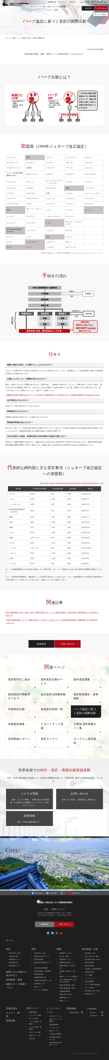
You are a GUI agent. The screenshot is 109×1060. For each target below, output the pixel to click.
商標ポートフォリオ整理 (68, 976)
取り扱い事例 (64, 956)
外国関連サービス (15, 959)
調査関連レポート (91, 994)
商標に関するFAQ (65, 994)
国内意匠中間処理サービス (19, 696)
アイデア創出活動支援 (92, 984)
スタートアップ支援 (52, 726)
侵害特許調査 (89, 962)
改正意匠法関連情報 (53, 694)
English (96, 1012)
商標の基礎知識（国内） (67, 985)
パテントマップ (90, 978)
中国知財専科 (76, 1012)
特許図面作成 (13, 962)
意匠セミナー (49, 738)
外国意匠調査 (16, 724)
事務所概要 (33, 1012)
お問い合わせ (102, 8)
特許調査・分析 (90, 953)
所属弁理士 (12, 1008)
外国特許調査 (89, 972)
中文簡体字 (96, 1015)
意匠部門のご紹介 (19, 679)
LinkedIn (51, 893)
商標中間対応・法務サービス (67, 967)
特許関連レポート (15, 966)
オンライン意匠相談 (85, 740)
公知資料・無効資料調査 (93, 969)
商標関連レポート (65, 997)
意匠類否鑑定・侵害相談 (86, 696)
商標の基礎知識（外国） (67, 988)
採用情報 (52, 2)
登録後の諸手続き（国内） (67, 972)
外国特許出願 (13, 956)
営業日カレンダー (35, 1035)
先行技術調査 (89, 966)
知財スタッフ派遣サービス (16, 986)
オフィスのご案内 (35, 1015)
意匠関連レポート (19, 738)
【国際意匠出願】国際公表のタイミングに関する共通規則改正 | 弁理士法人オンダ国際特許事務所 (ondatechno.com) (52, 395)
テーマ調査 (88, 975)
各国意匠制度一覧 (52, 709)
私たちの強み (33, 1018)
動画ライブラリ (54, 1031)
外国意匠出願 (16, 709)
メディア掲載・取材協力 (35, 1023)
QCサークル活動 (35, 1032)
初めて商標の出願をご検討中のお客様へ (67, 981)
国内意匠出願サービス (52, 681)
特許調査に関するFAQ (92, 959)
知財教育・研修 (14, 979)
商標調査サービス (65, 959)
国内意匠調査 (82, 679)
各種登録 (88, 8)
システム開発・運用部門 (35, 1028)
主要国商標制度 (64, 991)
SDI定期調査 (89, 981)
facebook (37, 893)
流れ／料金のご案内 (92, 956)
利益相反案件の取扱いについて (55, 1044)
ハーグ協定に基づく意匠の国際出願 (85, 711)
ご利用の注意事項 (55, 1034)
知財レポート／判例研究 (55, 1020)
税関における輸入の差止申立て (16, 974)
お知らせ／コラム (55, 1016)
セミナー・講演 (13, 1014)
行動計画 (32, 1038)
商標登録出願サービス (67, 962)
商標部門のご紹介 (65, 953)
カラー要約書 (89, 988)
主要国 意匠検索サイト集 (85, 726)
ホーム (9, 940)
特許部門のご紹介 (15, 953)
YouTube (73, 893)
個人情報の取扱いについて (55, 1038)
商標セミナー (64, 1001)
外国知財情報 (54, 1024)
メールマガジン (54, 1028)
